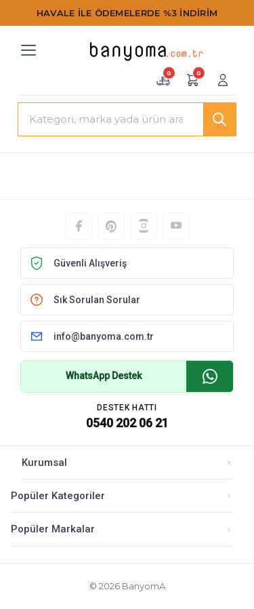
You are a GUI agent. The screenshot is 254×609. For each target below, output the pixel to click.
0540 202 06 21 (127, 423)
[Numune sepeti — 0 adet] (163, 80)
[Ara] (219, 119)
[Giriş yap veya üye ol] (222, 80)
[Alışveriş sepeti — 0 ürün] (193, 80)
